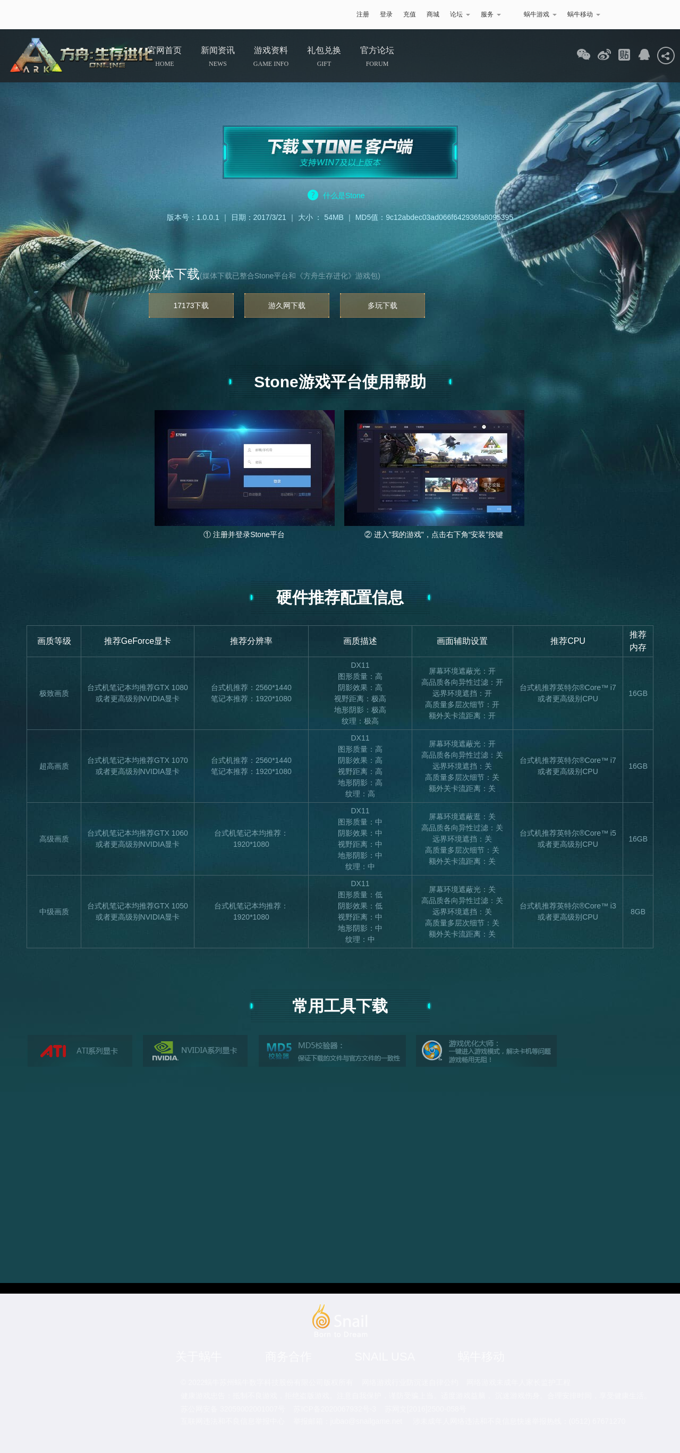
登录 (386, 14)
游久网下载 (286, 305)
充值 (409, 14)
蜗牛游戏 (103, 14)
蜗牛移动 (583, 14)
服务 (491, 14)
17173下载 (191, 305)
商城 (433, 14)
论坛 (460, 14)
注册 (362, 14)
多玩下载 (382, 305)
